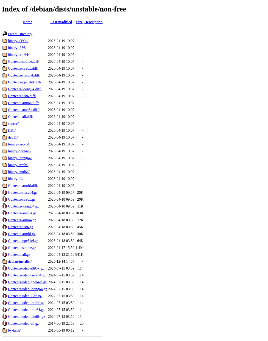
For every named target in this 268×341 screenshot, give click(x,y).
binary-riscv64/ (19, 144)
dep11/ (13, 137)
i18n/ (12, 130)
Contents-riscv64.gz (22, 192)
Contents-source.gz (22, 248)
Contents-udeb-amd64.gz (26, 316)
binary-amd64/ (19, 172)
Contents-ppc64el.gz (23, 241)
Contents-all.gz (19, 254)
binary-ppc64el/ (19, 151)
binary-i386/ (17, 48)
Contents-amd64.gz (22, 213)
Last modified (61, 22)
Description (93, 22)
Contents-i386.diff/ (22, 96)
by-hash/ (14, 330)
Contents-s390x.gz (22, 199)
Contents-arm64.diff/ (23, 103)
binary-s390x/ (18, 41)
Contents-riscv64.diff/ (24, 75)
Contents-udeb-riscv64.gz (27, 275)
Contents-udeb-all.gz (23, 323)
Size (79, 22)
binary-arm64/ (18, 55)
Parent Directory (20, 34)
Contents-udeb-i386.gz (25, 296)
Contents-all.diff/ (20, 117)
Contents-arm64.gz (22, 220)
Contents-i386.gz (20, 227)
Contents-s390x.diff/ (23, 68)
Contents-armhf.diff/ (23, 186)
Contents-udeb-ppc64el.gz (27, 282)
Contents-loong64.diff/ (25, 89)
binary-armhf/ (18, 165)
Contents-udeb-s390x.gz (26, 268)
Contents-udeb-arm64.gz (26, 310)
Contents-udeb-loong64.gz (27, 289)
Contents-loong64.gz (23, 206)
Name (27, 22)
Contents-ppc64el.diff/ (24, 82)
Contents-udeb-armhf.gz (26, 303)
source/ (13, 123)
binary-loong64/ (20, 158)
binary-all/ (15, 179)
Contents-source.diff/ (23, 61)
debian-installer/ (20, 261)
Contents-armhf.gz (22, 234)
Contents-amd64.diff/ (23, 110)
